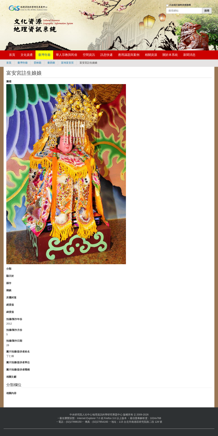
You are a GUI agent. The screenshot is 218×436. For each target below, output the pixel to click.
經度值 (10, 304)
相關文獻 (11, 376)
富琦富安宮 (67, 62)
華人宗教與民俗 (66, 55)
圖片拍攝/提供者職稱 (18, 369)
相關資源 (151, 55)
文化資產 (27, 55)
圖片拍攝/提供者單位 (18, 362)
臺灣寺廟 (44, 55)
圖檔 (8, 81)
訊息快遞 (106, 55)
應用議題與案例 (128, 55)
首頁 (12, 55)
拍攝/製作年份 (14, 319)
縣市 (8, 283)
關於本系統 (170, 55)
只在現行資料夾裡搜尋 (180, 5)
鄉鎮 (8, 290)
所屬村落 (11, 297)
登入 (161, 15)
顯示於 (10, 275)
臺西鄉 (51, 62)
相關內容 (11, 393)
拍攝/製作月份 (14, 329)
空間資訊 (89, 55)
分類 (8, 268)
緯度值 (10, 311)
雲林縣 (37, 62)
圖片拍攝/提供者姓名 (18, 351)
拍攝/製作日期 (14, 340)
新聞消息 (189, 55)
